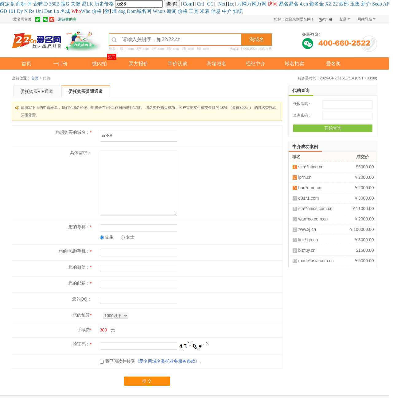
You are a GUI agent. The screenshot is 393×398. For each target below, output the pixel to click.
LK (90, 3)
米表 (205, 11)
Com (187, 3)
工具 (194, 11)
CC (210, 3)
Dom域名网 (139, 11)
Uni (39, 11)
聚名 (314, 3)
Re (31, 11)
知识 (238, 11)
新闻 (172, 11)
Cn (200, 3)
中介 (227, 11)
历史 (99, 3)
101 (12, 11)
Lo (56, 11)
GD (3, 11)
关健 (75, 3)
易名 (284, 3)
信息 (216, 11)
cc (232, 3)
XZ (328, 3)
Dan (48, 11)
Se (374, 3)
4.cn (304, 3)
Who (86, 11)
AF (386, 3)
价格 (109, 3)
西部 (344, 3)
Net (221, 3)
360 (52, 3)
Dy (20, 11)
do (379, 3)
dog (122, 11)
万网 (242, 3)
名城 (65, 11)
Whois (159, 11)
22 (335, 3)
